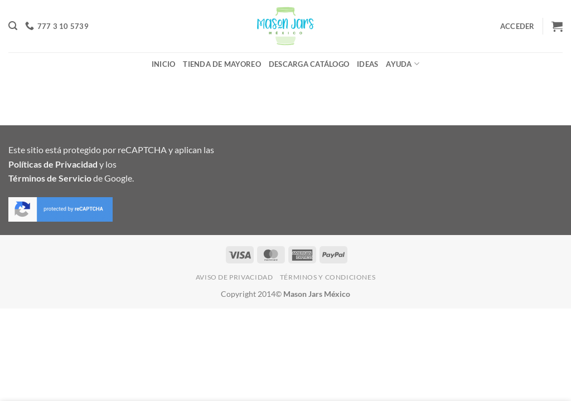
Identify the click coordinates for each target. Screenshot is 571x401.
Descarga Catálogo (309, 64)
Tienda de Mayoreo (221, 64)
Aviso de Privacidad (234, 277)
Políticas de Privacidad (53, 164)
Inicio (164, 64)
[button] (12, 26)
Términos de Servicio (49, 178)
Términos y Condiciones (327, 277)
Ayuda (402, 63)
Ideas (367, 64)
